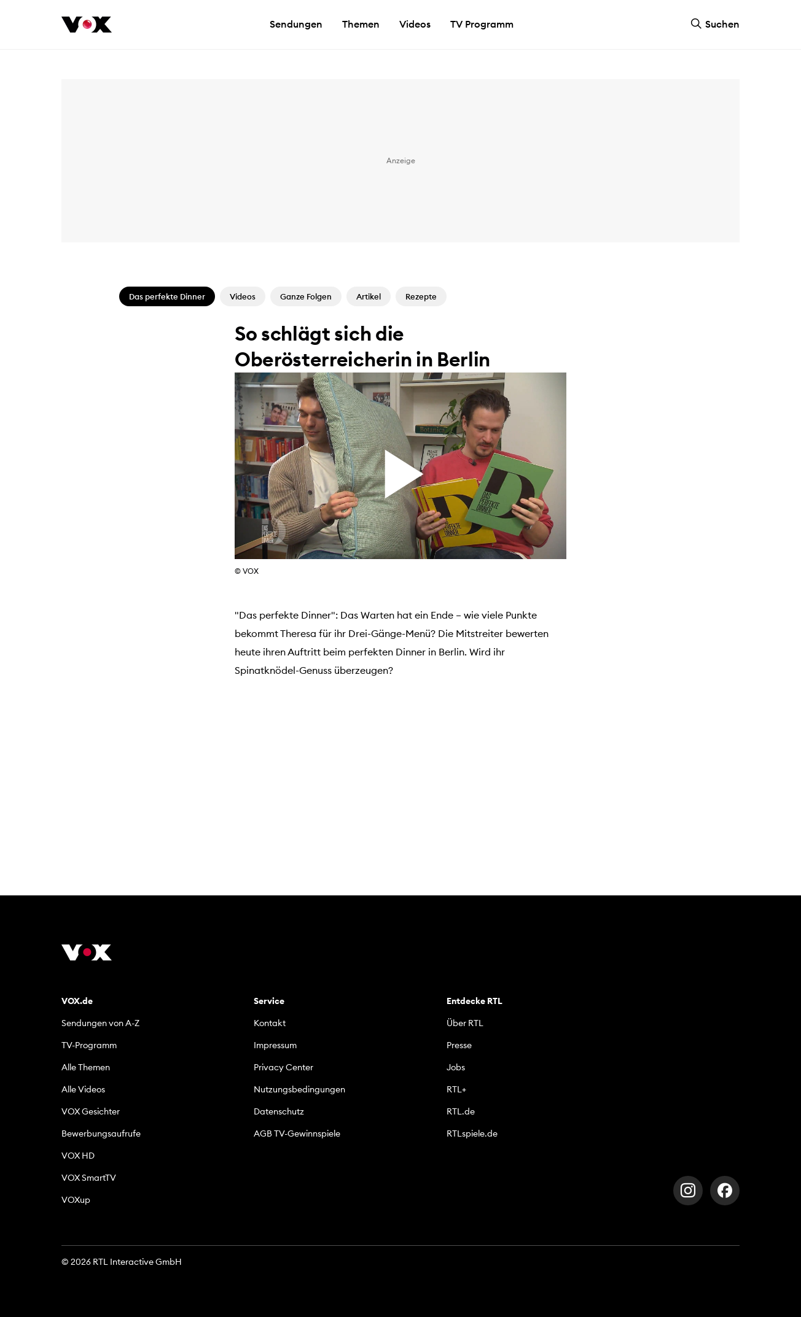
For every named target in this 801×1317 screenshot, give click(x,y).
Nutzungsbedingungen (299, 1089)
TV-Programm (89, 1045)
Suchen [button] (715, 24)
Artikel (368, 296)
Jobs (456, 1067)
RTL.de (461, 1111)
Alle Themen (85, 1067)
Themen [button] (361, 24)
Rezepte (421, 296)
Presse (459, 1045)
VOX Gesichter (90, 1111)
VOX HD (78, 1155)
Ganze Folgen (306, 296)
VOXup (75, 1199)
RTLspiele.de (472, 1133)
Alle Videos (83, 1089)
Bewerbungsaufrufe (101, 1133)
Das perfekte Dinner (167, 296)
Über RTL (465, 1023)
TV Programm (482, 24)
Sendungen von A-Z (100, 1023)
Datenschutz (279, 1111)
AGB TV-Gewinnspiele (297, 1133)
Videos (415, 24)
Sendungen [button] (296, 24)
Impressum (275, 1045)
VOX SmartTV (88, 1177)
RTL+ (456, 1089)
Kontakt (270, 1023)
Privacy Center (283, 1067)
